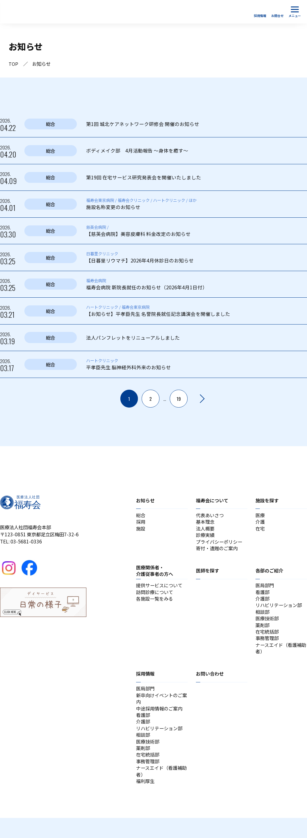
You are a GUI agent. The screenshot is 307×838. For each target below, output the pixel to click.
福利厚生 (146, 800)
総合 (141, 516)
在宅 (260, 530)
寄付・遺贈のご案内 (218, 552)
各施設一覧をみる (156, 604)
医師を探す (208, 575)
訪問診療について (156, 597)
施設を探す (267, 501)
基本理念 (206, 523)
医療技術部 (267, 626)
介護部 (262, 604)
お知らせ (146, 501)
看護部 (262, 597)
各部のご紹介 (270, 575)
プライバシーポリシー (220, 545)
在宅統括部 (267, 640)
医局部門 (265, 590)
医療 (260, 516)
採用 (141, 523)
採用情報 (146, 684)
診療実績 (206, 537)
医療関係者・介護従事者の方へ (156, 575)
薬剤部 (262, 633)
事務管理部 (267, 647)
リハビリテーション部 (280, 611)
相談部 (262, 618)
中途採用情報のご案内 (160, 721)
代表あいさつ (211, 516)
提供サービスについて (160, 590)
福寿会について (213, 501)
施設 (141, 530)
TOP (13, 63)
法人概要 (206, 530)
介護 (260, 523)
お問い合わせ (211, 684)
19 (179, 399)
